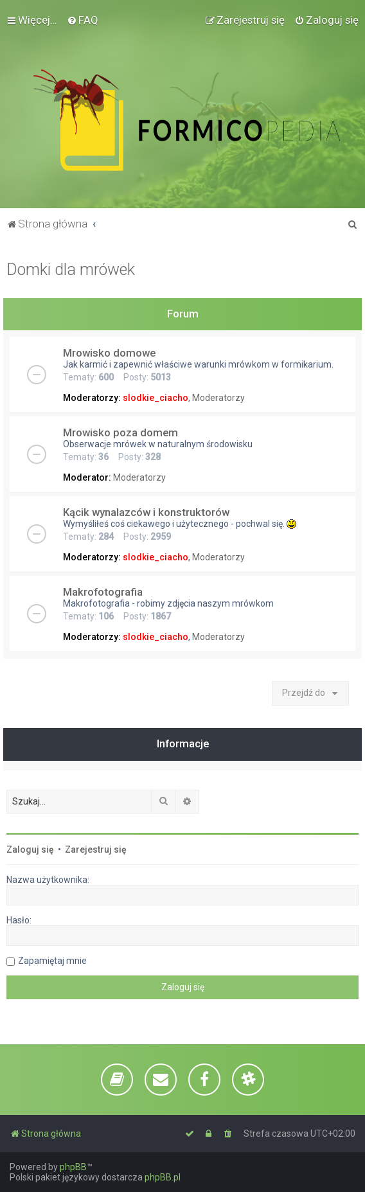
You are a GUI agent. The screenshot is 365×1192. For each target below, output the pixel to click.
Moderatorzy (218, 398)
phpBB (73, 1167)
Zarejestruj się (96, 849)
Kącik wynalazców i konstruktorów (146, 512)
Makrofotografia (103, 591)
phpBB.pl (163, 1177)
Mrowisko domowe (109, 352)
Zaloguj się (30, 849)
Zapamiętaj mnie (52, 961)
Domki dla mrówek (70, 269)
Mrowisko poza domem (120, 432)
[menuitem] (82, 20)
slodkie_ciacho (155, 398)
